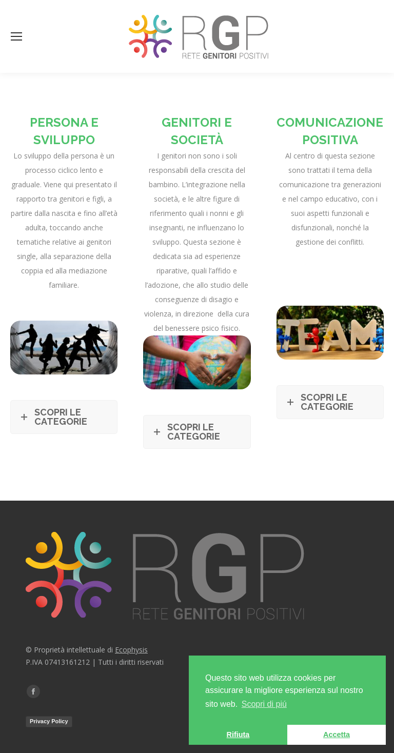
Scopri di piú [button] (264, 704)
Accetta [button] (336, 734)
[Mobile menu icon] (16, 36)
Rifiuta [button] (238, 734)
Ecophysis (131, 650)
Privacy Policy (49, 721)
